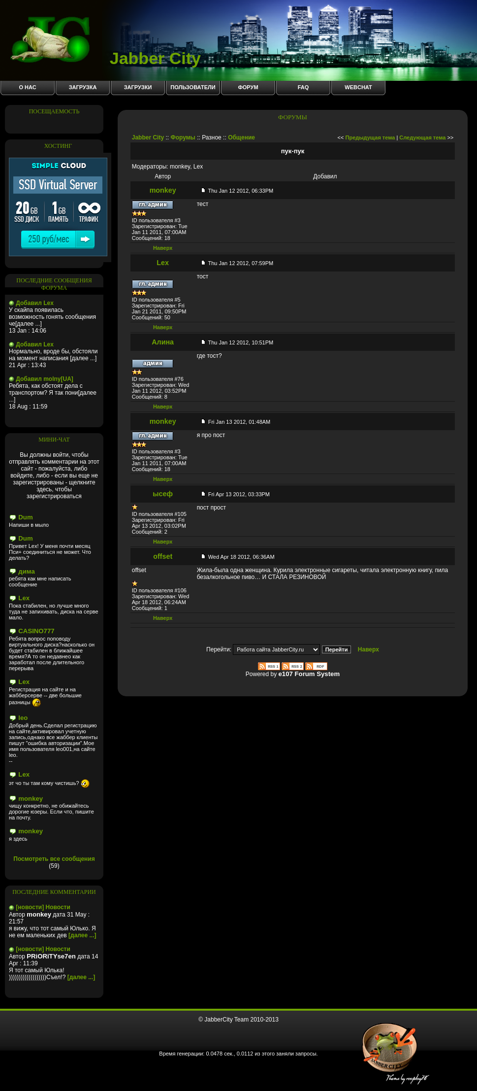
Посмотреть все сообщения (54, 858)
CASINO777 (36, 631)
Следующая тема (422, 137)
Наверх (163, 248)
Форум (248, 87)
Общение (241, 137)
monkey (30, 798)
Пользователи (192, 87)
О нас (27, 87)
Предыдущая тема (370, 137)
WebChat (358, 87)
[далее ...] (82, 935)
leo (23, 717)
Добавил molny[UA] (44, 378)
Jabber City (105, 58)
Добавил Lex (35, 303)
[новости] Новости (43, 907)
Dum (25, 517)
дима (26, 571)
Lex (24, 598)
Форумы (182, 137)
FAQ (303, 87)
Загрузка (83, 87)
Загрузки (138, 87)
